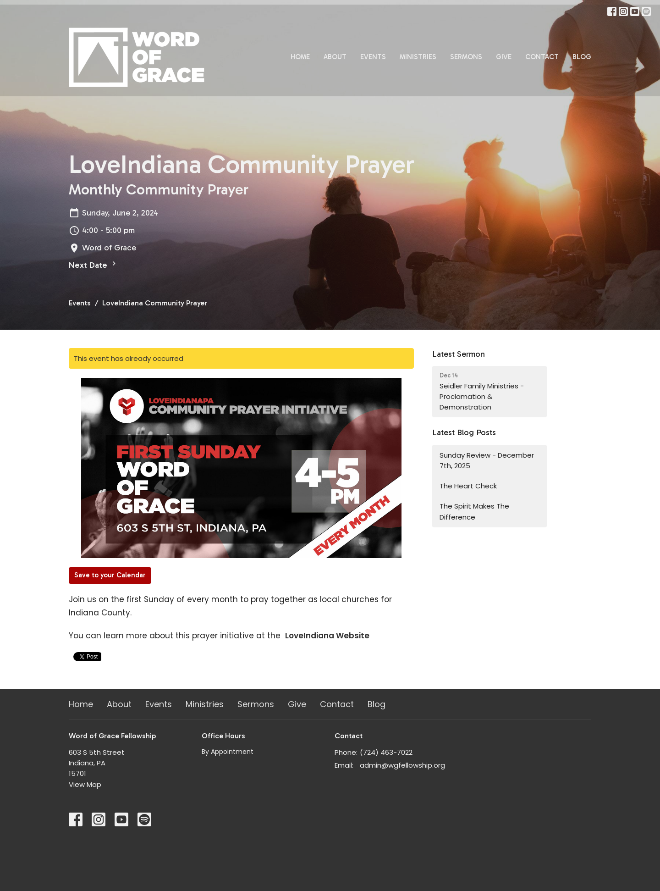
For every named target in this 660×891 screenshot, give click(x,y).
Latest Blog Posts (464, 432)
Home (300, 57)
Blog (581, 57)
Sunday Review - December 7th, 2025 (487, 460)
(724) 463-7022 (386, 752)
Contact (542, 57)
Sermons (466, 57)
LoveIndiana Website (327, 635)
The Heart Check (468, 486)
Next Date (93, 264)
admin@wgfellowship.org (402, 765)
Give (504, 57)
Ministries (418, 57)
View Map (85, 784)
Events (373, 57)
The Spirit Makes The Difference (474, 511)
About (335, 57)
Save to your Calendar (110, 575)
